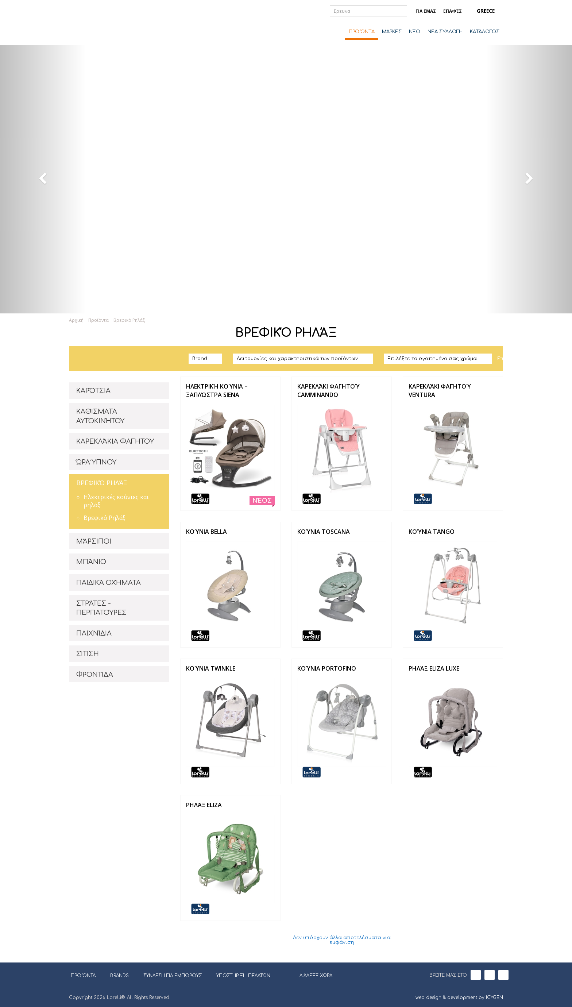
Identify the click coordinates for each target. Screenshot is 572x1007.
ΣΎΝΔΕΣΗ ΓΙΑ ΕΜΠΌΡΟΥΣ (172, 975)
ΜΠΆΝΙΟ (91, 562)
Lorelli (98, 22)
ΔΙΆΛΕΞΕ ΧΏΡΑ (311, 975)
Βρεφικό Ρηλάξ (129, 320)
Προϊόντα (98, 320)
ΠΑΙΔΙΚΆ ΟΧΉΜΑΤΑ (108, 582)
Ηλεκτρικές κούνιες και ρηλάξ (116, 501)
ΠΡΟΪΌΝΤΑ (362, 31)
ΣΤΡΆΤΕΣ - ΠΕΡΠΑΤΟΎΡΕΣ (101, 608)
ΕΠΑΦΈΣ (452, 11)
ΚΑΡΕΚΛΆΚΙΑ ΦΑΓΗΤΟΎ (115, 441)
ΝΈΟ (414, 31)
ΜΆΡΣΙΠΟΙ (93, 541)
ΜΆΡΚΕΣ (392, 31)
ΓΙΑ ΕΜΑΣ (426, 11)
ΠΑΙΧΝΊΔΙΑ (94, 633)
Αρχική (76, 320)
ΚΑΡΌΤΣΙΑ (93, 390)
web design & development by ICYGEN (459, 997)
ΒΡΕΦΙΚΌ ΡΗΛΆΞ (101, 482)
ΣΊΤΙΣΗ (87, 653)
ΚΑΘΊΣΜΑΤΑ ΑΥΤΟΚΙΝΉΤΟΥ (100, 416)
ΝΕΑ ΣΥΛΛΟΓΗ (445, 31)
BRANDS (122, 975)
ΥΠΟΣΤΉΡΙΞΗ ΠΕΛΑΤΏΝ (243, 975)
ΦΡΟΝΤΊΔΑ (94, 674)
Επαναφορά (512, 358)
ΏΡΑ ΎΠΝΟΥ (96, 462)
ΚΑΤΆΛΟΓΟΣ (484, 31)
